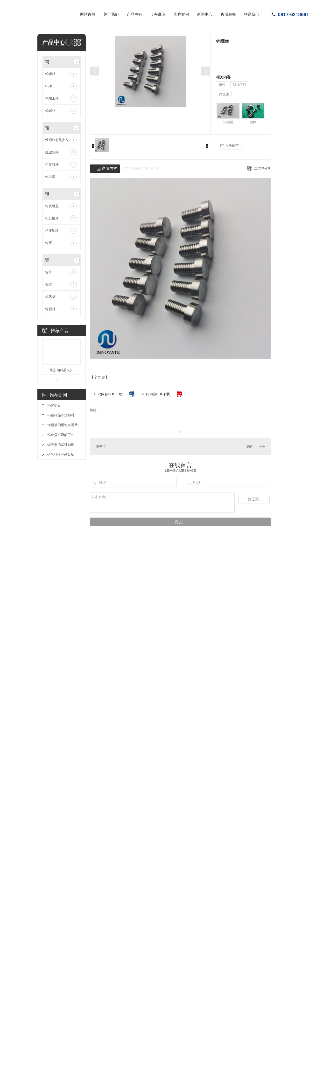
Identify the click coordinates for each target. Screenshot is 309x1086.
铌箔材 (50, 297)
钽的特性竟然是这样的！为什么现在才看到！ (64, 455)
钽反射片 (52, 218)
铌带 (48, 272)
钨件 (48, 86)
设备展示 (158, 14)
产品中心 (134, 14)
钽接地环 (52, 230)
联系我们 (251, 14)
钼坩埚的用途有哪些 (62, 425)
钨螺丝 (50, 74)
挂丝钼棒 (52, 152)
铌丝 (48, 284)
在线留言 (229, 146)
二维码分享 (262, 168)
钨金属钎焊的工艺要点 (64, 435)
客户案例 (181, 14)
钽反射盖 (52, 206)
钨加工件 (52, 98)
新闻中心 (204, 14)
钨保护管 (54, 405)
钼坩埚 (50, 177)
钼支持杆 (52, 164)
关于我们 (111, 14)
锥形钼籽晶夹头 (57, 140)
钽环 (48, 243)
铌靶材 (50, 309)
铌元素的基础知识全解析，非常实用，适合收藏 (64, 445)
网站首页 (87, 14)
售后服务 (228, 14)
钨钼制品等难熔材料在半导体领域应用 (64, 415)
